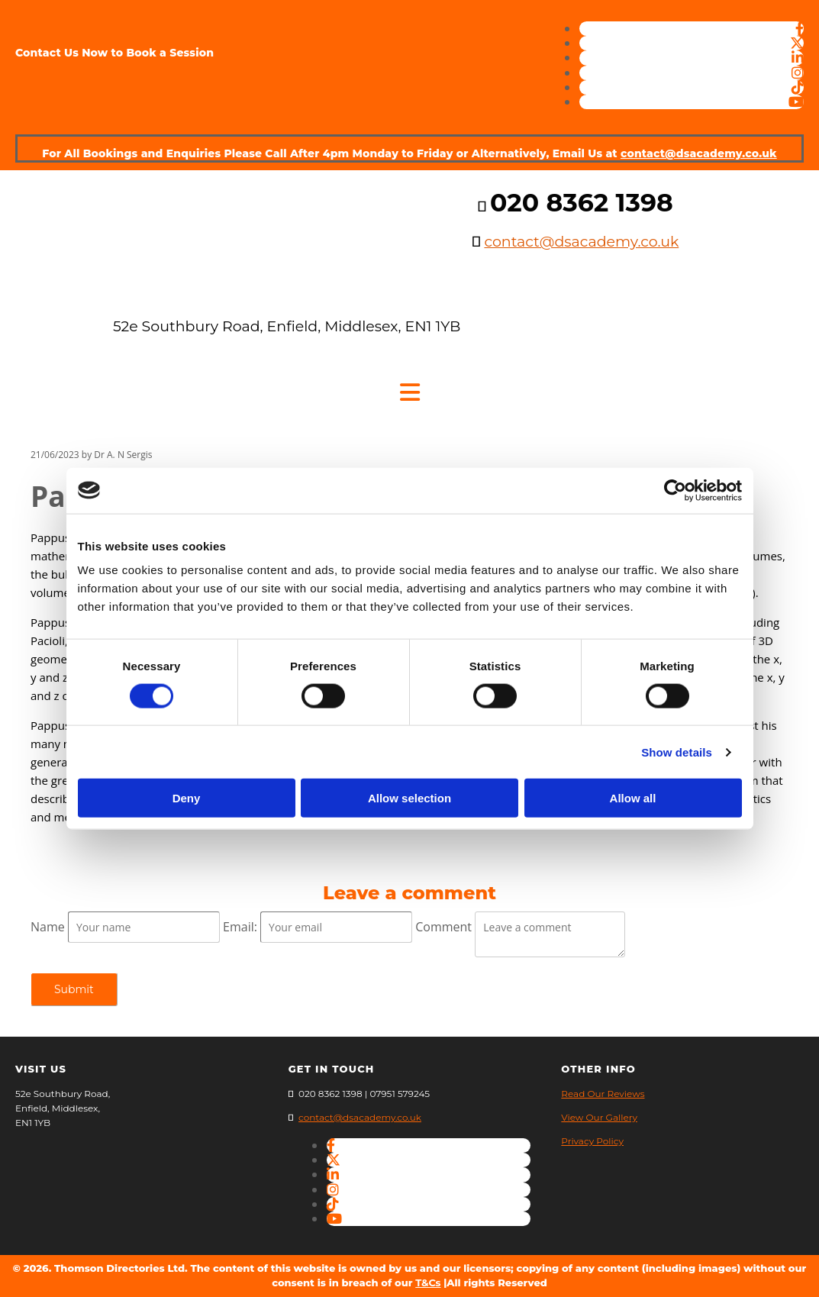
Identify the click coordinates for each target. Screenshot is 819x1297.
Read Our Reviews (602, 1093)
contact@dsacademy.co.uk (699, 153)
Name (49, 926)
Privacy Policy (592, 1141)
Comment (445, 926)
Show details (676, 751)
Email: (241, 926)
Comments (182, 454)
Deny (187, 798)
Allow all (633, 798)
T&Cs (427, 1282)
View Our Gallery (599, 1117)
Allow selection (409, 798)
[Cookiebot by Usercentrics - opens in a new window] (675, 490)
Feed (44, 859)
